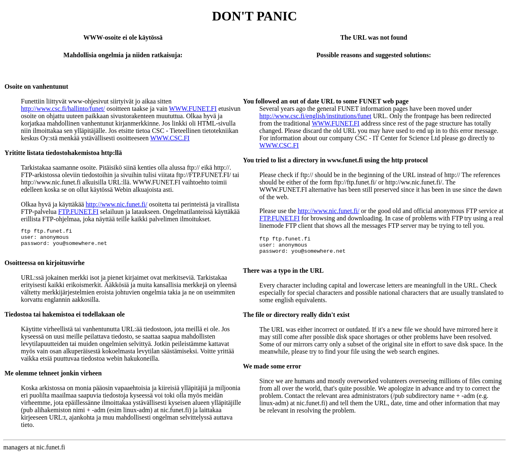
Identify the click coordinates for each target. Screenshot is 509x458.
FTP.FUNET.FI (78, 211)
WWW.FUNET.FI (193, 108)
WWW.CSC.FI (170, 138)
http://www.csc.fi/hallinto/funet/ (63, 108)
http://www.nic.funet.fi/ (116, 204)
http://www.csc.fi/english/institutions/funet (315, 115)
